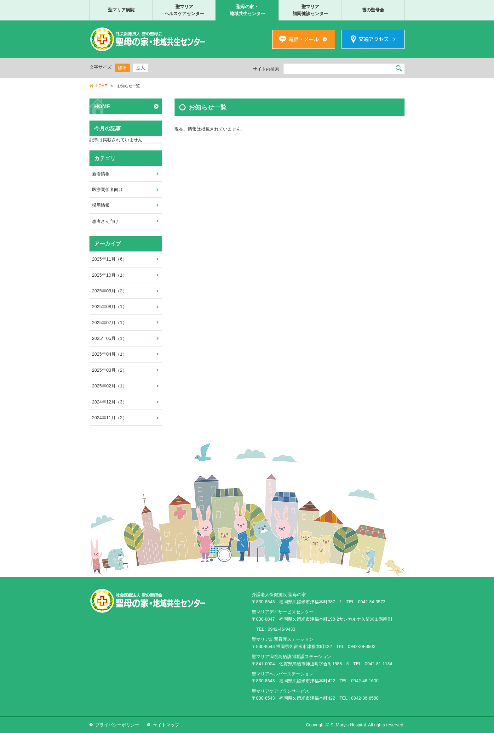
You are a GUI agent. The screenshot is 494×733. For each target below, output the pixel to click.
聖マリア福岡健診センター (310, 10)
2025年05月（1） (109, 338)
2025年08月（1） (109, 306)
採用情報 (101, 205)
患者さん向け (105, 221)
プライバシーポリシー (117, 724)
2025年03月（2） (109, 370)
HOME (101, 86)
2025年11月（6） (109, 259)
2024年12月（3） (109, 401)
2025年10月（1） (109, 275)
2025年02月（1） (109, 385)
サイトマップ (166, 724)
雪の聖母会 (373, 9)
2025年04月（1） (109, 354)
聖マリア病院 (121, 9)
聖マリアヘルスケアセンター (184, 10)
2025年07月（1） (109, 322)
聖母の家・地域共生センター (247, 10)
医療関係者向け (107, 189)
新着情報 (101, 173)
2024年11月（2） (109, 417)
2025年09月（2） (109, 290)
